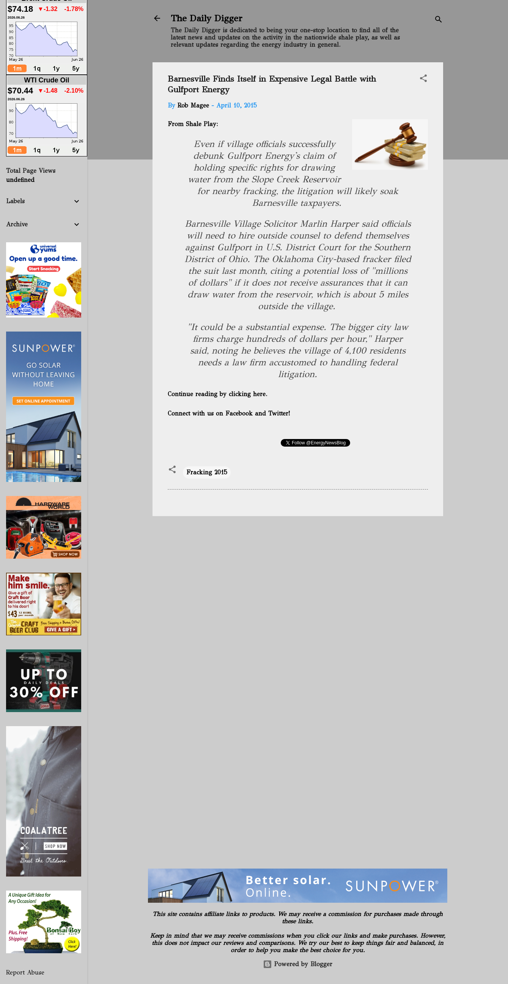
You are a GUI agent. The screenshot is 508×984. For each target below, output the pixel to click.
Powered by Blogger (297, 964)
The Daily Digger (206, 18)
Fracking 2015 (206, 472)
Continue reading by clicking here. (217, 394)
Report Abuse (25, 972)
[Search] (438, 20)
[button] (423, 79)
